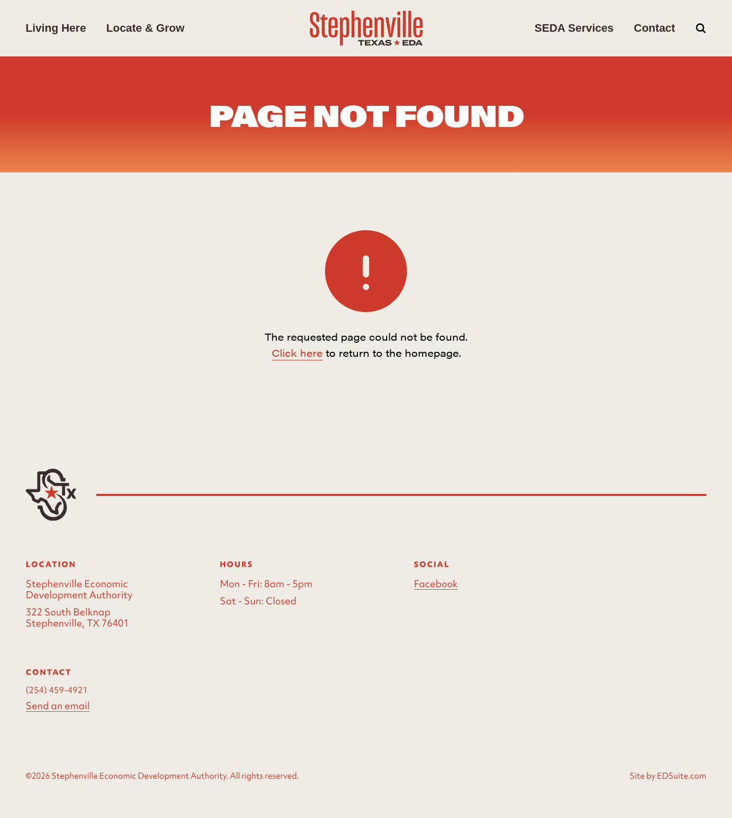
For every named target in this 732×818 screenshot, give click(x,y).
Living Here (56, 28)
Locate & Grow (145, 28)
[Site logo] (366, 28)
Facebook (436, 584)
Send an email (58, 706)
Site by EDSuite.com (668, 775)
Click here (297, 352)
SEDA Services (574, 28)
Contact (654, 28)
